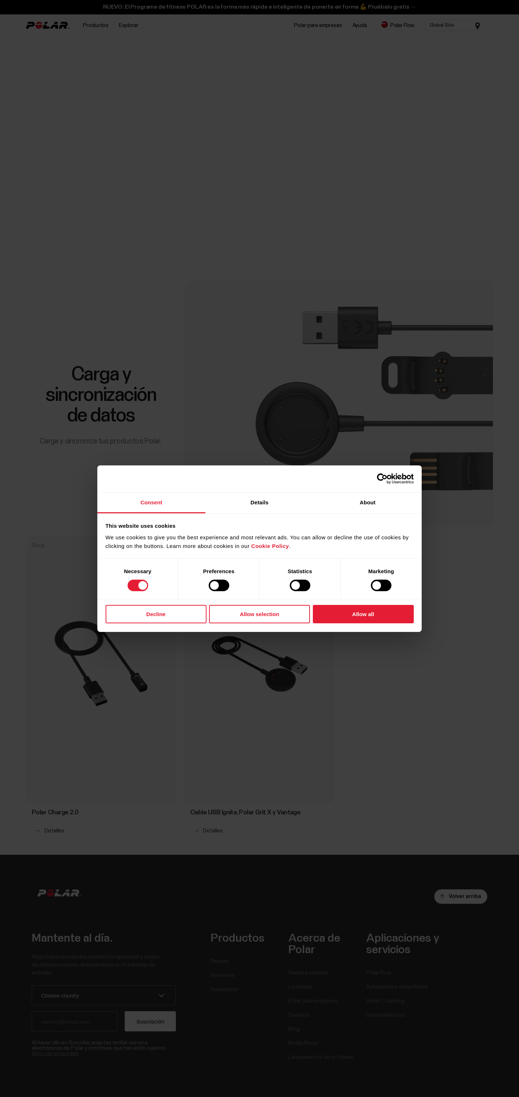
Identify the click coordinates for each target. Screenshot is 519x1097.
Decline (155, 614)
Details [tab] (259, 502)
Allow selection (259, 614)
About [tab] (368, 502)
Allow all (363, 614)
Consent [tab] (152, 502)
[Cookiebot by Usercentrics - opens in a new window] (382, 478)
